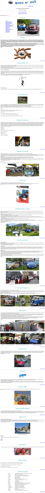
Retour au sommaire (42, 60)
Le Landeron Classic (8, 27)
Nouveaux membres (8, 31)
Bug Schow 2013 (8, 24)
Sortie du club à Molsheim (9, 25)
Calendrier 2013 (7, 32)
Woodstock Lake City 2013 (9, 23)
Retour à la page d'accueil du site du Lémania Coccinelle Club (22, 13)
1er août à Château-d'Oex (9, 22)
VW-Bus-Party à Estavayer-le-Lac (10, 26)
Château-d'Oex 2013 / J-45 (9, 21)
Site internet (7, 28)
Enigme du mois (7, 30)
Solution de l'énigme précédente (9, 29)
